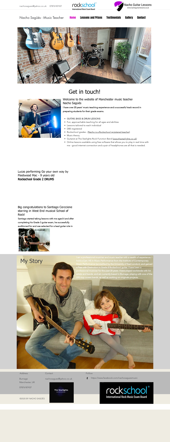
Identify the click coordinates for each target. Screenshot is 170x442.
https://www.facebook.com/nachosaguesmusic (114, 378)
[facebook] (87, 378)
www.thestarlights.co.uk (124, 138)
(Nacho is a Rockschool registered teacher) (109, 132)
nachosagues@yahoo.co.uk (33, 6)
